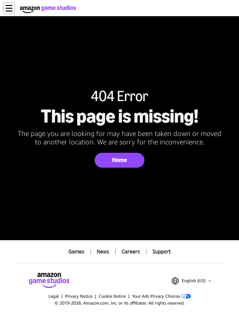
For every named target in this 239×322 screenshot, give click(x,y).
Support (161, 251)
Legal (54, 296)
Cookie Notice (112, 296)
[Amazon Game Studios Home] (48, 9)
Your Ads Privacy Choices (161, 296)
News (103, 251)
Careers (131, 251)
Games (76, 251)
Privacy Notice (78, 296)
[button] (9, 8)
